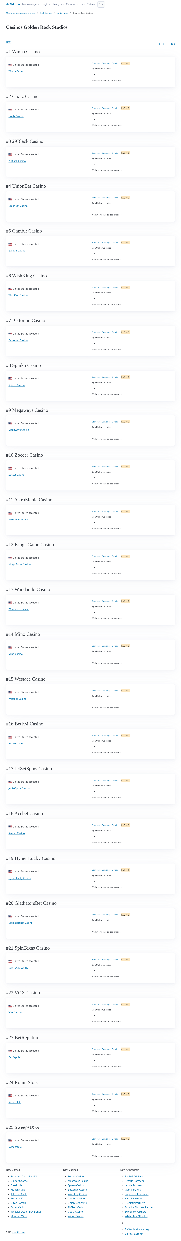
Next (8, 42)
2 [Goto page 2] (163, 44)
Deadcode (16, 1185)
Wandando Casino (19, 609)
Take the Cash (19, 1194)
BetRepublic (15, 1057)
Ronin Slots (15, 1102)
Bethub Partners (134, 1181)
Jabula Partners (133, 1185)
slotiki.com (18, 1232)
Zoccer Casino (16, 474)
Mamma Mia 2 (19, 1216)
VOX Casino (15, 1012)
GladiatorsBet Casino (20, 922)
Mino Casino (16, 654)
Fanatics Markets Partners (140, 1207)
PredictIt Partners (135, 1203)
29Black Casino (17, 161)
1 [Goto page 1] (159, 44)
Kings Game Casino (20, 564)
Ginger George (19, 1181)
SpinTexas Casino (18, 967)
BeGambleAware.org (137, 1229)
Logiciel (46, 4)
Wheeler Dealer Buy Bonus (26, 1211)
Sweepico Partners (135, 1211)
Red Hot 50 (17, 1198)
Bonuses (96, 63)
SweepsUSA (15, 1147)
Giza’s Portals (18, 1203)
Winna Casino (16, 71)
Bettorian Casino (18, 340)
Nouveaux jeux (30, 4)
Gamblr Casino (17, 250)
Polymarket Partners (137, 1194)
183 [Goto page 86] (173, 44)
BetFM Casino (16, 743)
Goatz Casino (16, 116)
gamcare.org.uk (134, 1233)
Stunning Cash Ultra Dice (25, 1176)
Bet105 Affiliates (134, 1176)
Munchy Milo (18, 1189)
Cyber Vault (17, 1207)
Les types (58, 4)
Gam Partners (133, 1189)
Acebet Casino (17, 833)
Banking (106, 63)
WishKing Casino (18, 295)
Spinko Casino (17, 385)
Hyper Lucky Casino (20, 878)
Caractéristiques (75, 4)
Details (115, 63)
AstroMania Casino (19, 519)
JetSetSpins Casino (19, 788)
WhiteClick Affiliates (136, 1216)
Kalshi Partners (133, 1198)
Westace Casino (17, 698)
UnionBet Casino (18, 205)
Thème (91, 4)
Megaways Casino (19, 429)
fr (100, 4)
